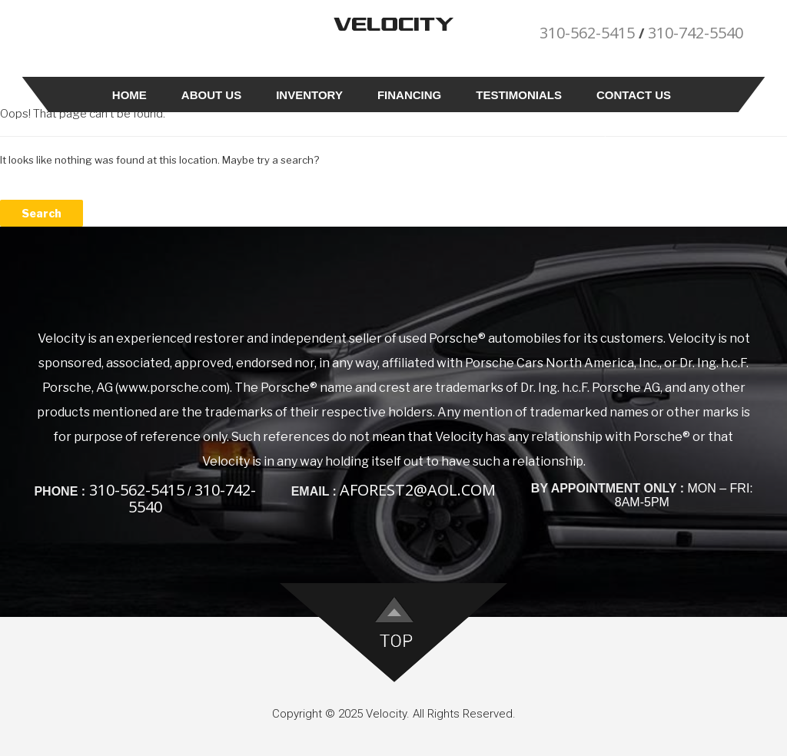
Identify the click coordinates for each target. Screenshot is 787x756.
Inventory (309, 94)
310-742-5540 (695, 32)
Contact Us (633, 94)
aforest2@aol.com (418, 489)
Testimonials (519, 94)
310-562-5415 (587, 32)
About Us (211, 94)
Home (129, 94)
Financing (409, 94)
